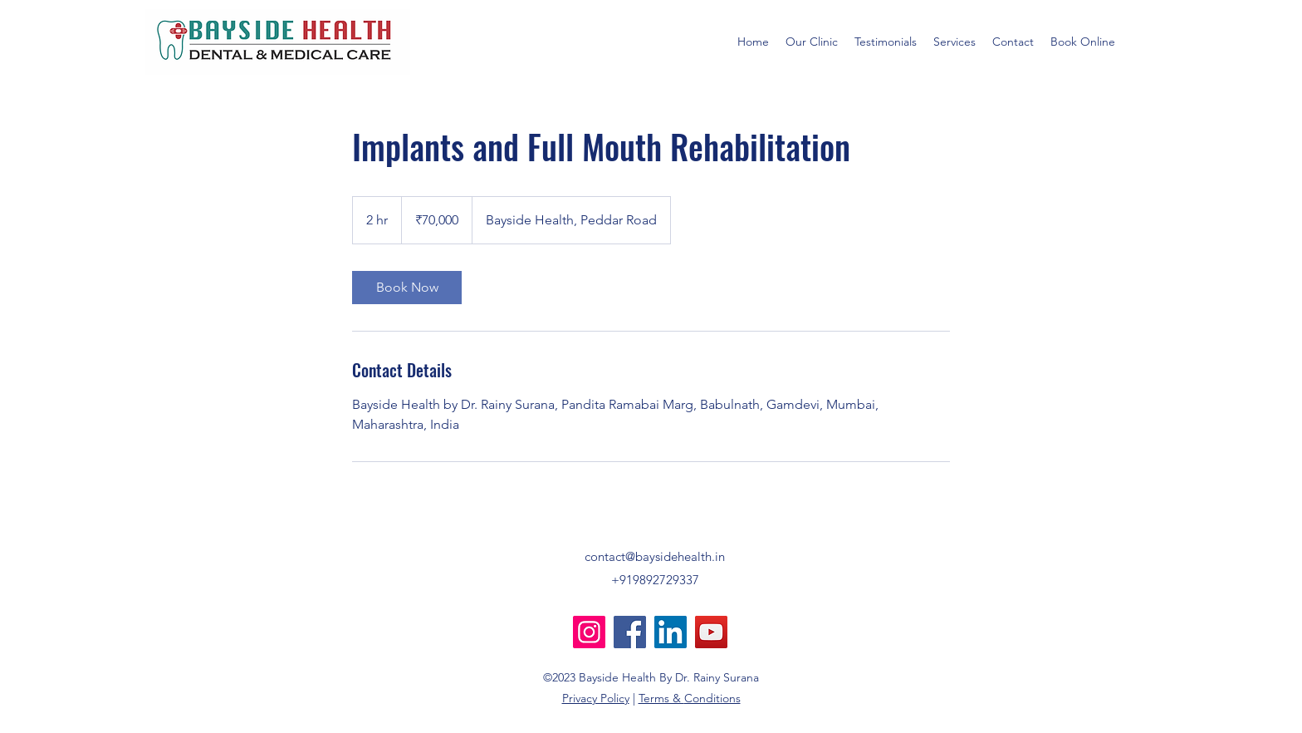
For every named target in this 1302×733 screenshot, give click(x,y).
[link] (407, 287)
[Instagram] (589, 632)
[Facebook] (630, 632)
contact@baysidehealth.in (655, 556)
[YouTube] (711, 632)
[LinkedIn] (670, 632)
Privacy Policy (595, 698)
